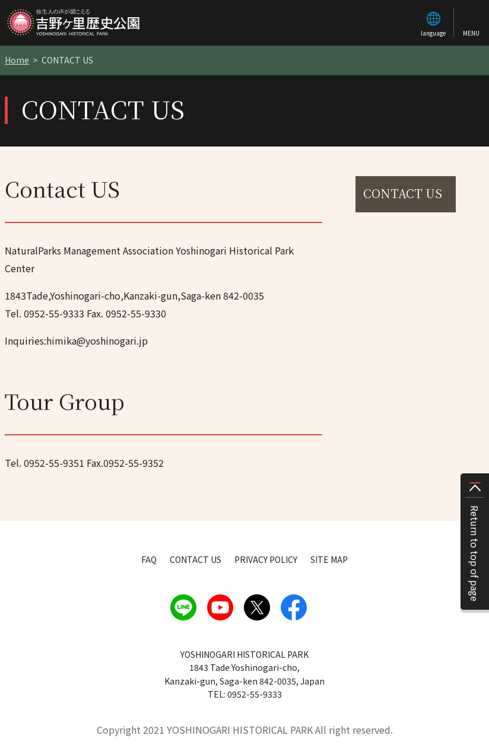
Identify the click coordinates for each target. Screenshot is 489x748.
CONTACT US (402, 193)
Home (17, 60)
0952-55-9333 (54, 313)
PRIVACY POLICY (265, 559)
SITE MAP (329, 559)
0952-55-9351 (54, 463)
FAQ (149, 559)
